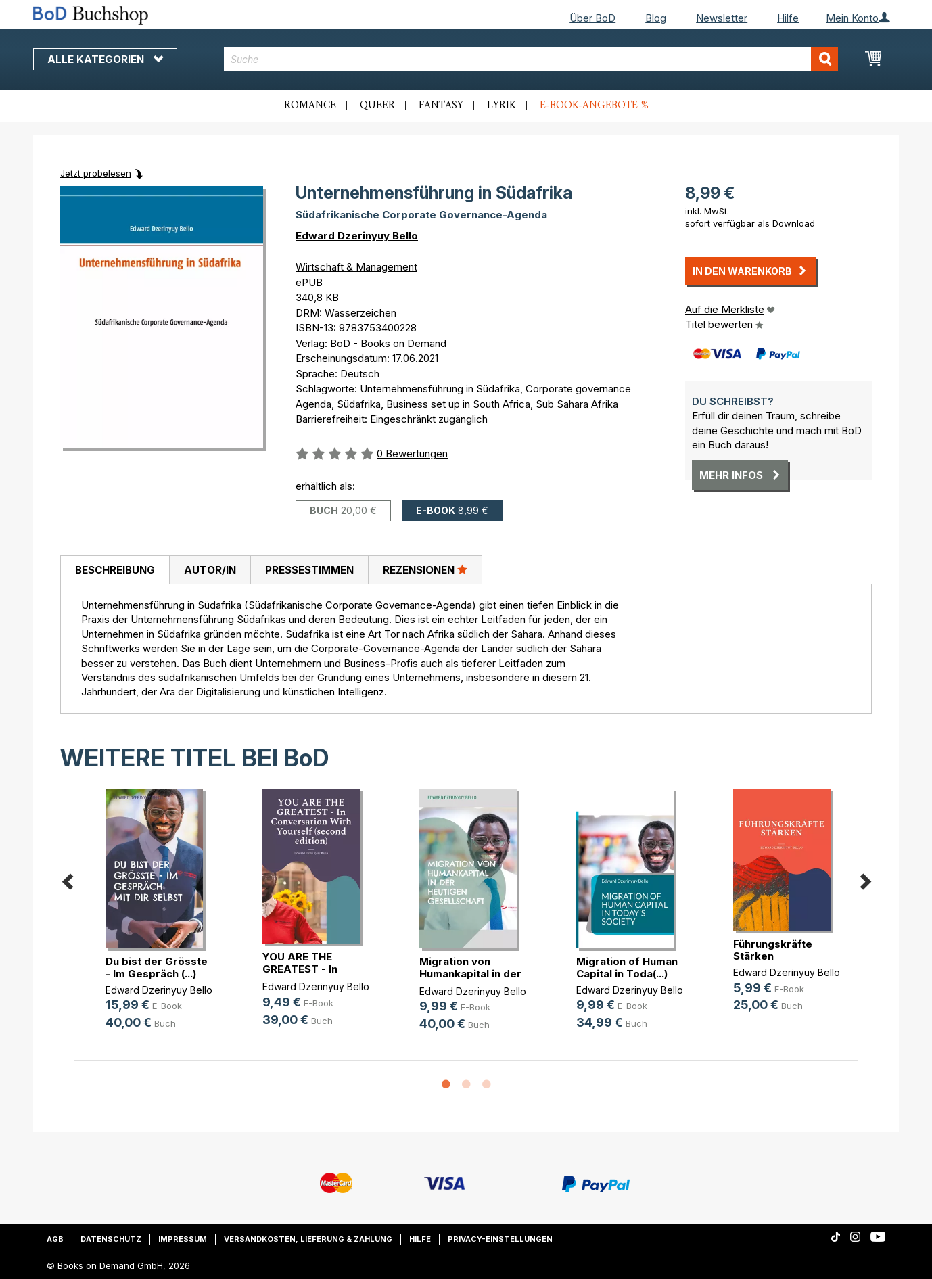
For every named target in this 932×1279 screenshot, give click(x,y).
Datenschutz (110, 1239)
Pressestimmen (309, 569)
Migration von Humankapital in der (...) (470, 973)
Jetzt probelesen (95, 173)
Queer (377, 105)
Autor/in (210, 569)
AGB (55, 1239)
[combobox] (531, 59)
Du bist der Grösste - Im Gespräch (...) (157, 967)
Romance (310, 105)
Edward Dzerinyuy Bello (357, 235)
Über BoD (592, 17)
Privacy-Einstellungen (500, 1239)
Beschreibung (115, 569)
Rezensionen (425, 569)
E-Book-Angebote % (594, 105)
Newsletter (721, 17)
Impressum (182, 1239)
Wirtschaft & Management (356, 266)
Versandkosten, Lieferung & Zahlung (308, 1239)
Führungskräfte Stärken (772, 949)
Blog (655, 17)
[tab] (114, 570)
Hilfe (788, 17)
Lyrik (501, 105)
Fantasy (441, 105)
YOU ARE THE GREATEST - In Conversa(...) (299, 968)
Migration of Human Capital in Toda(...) (627, 967)
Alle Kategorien (105, 59)
